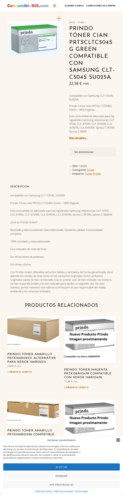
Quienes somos (74, 5)
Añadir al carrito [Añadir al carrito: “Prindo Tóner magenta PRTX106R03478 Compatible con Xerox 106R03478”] (77, 387)
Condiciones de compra (100, 5)
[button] (118, 440)
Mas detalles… (78, 138)
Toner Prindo (93, 173)
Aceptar (61, 467)
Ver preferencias (61, 484)
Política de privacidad (63, 491)
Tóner (81, 22)
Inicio (72, 22)
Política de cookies (43, 491)
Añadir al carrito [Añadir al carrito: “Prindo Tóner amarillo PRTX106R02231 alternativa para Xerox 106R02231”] (20, 371)
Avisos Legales (81, 491)
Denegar (61, 475)
